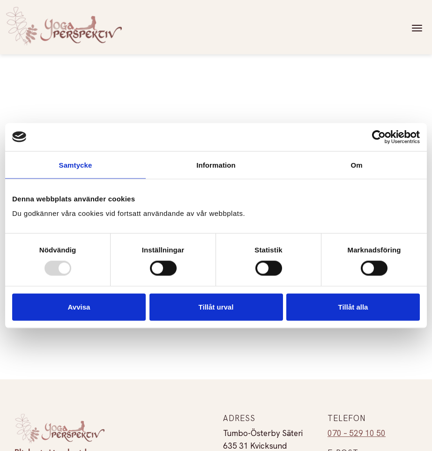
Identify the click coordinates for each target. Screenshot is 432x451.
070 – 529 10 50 (357, 433)
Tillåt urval (216, 307)
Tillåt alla (353, 307)
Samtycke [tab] (75, 165)
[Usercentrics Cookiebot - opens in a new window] (379, 137)
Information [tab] (216, 165)
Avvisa (79, 307)
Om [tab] (356, 165)
